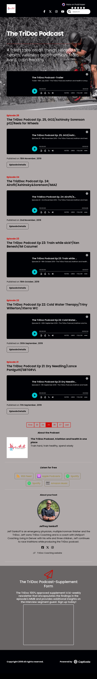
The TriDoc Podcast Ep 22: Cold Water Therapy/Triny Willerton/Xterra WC (47, 308)
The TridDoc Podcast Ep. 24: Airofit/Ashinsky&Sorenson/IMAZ (32, 185)
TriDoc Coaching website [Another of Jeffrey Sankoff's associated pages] (48, 558)
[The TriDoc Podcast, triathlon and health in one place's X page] (49, 12)
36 (54, 426)
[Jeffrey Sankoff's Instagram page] (51, 553)
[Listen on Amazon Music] (57, 488)
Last (67, 426)
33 (37, 426)
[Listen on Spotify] (73, 479)
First (30, 426)
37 (60, 426)
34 (43, 426)
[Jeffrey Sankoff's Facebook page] (45, 553)
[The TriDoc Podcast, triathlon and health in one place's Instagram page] (55, 12)
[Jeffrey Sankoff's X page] (48, 553)
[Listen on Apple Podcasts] (48, 479)
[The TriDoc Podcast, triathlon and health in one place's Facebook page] (44, 12)
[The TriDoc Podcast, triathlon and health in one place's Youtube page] (61, 12)
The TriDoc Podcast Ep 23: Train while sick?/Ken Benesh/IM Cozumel (43, 246)
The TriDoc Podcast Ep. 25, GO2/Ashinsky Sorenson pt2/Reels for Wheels (46, 123)
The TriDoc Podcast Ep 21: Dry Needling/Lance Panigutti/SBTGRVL (42, 369)
